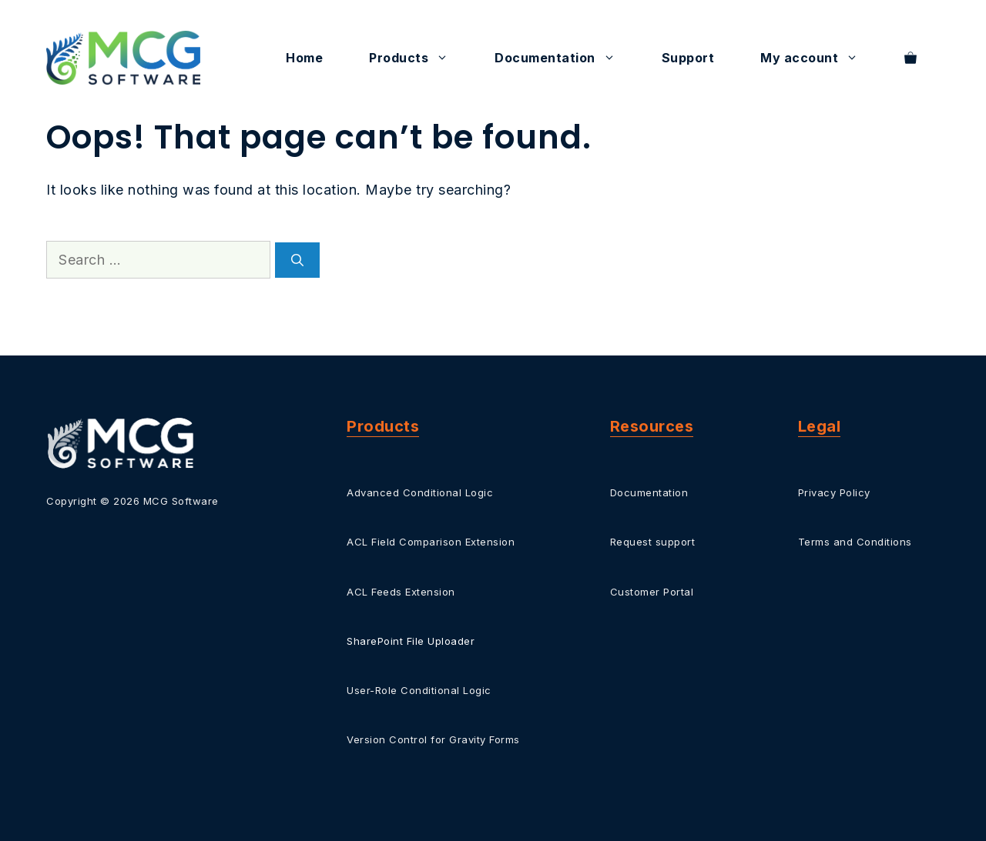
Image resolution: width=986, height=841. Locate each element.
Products (420, 57)
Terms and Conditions (855, 542)
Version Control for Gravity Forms (433, 739)
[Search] (297, 260)
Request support (653, 542)
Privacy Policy (834, 492)
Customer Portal (652, 592)
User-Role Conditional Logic (419, 690)
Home (304, 57)
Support (688, 57)
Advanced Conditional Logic (420, 492)
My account (820, 57)
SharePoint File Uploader (411, 641)
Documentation (567, 57)
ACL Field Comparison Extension (431, 542)
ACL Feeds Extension (401, 592)
